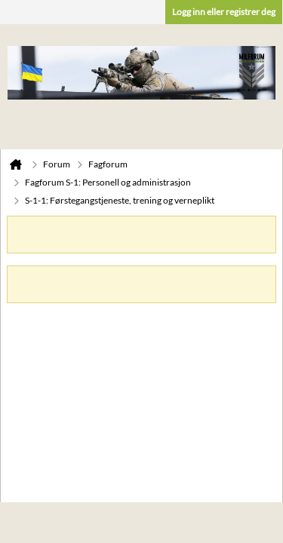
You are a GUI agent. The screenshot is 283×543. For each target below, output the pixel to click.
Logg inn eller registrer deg (223, 11)
